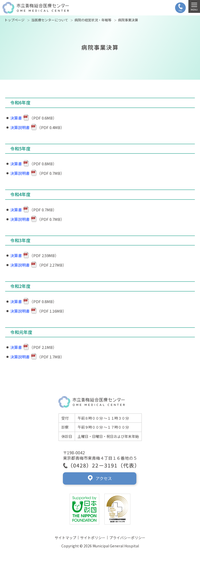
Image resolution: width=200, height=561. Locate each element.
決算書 (19, 118)
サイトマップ (65, 537)
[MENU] (194, 6)
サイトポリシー (92, 537)
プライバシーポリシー (127, 537)
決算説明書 (23, 127)
